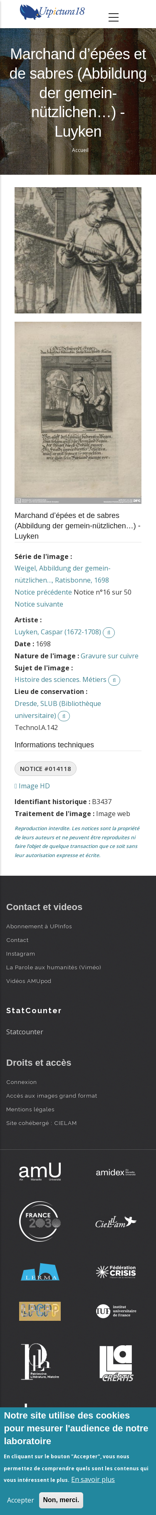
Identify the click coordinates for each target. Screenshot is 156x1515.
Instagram (20, 953)
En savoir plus (93, 1479)
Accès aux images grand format (51, 1095)
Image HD (32, 785)
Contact (17, 940)
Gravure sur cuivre (110, 655)
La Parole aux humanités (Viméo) (54, 967)
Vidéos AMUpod (29, 981)
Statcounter (24, 1031)
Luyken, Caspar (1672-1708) (58, 631)
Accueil (80, 150)
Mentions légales (30, 1109)
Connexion (21, 1082)
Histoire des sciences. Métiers (60, 679)
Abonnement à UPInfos (39, 926)
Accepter (20, 1500)
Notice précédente (43, 592)
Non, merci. (61, 1499)
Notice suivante (39, 604)
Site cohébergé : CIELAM (41, 1123)
